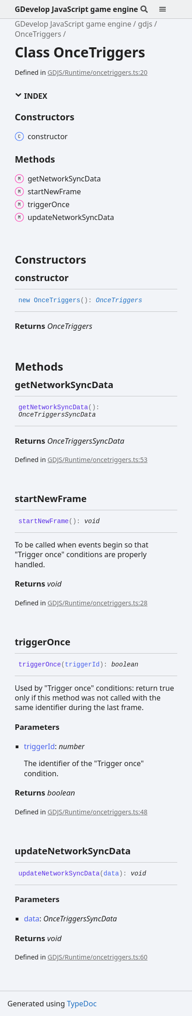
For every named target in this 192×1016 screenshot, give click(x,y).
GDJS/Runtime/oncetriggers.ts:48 (97, 811)
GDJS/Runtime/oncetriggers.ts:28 (97, 602)
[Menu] (168, 9)
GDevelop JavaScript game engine (76, 9)
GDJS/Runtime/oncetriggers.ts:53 (97, 459)
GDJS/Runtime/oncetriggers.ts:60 (97, 957)
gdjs (145, 24)
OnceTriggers (38, 34)
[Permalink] (76, 277)
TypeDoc (82, 1004)
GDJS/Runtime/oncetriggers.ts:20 (97, 72)
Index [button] (31, 96)
